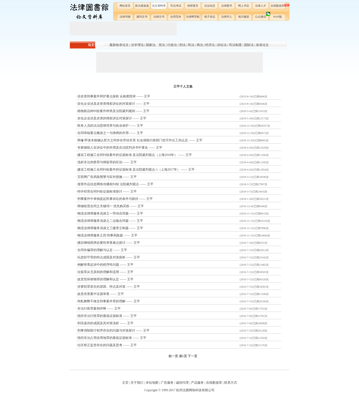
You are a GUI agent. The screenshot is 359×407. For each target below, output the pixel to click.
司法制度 (235, 45)
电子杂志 (209, 16)
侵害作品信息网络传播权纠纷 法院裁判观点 (108, 184)
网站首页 (125, 5)
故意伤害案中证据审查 (93, 294)
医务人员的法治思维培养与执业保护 (103, 125)
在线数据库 (278, 5)
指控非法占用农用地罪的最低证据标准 (104, 338)
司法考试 (175, 5)
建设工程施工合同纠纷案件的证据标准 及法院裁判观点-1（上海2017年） (128, 169)
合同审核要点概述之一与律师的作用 (103, 133)
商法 (200, 45)
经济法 (210, 45)
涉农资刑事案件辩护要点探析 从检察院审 (106, 96)
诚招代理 (182, 382)
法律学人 (226, 16)
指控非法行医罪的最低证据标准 (99, 316)
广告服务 (167, 382)
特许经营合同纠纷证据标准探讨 (99, 191)
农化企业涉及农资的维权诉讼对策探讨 (104, 118)
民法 (191, 45)
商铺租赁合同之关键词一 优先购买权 (103, 206)
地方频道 (243, 16)
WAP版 (277, 16)
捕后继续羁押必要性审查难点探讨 (101, 242)
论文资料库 (159, 5)
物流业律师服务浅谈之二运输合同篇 (103, 220)
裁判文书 (141, 16)
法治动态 (209, 5)
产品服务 (197, 382)
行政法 (172, 45)
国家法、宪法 (155, 45)
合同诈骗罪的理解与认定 (95, 250)
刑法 (182, 45)
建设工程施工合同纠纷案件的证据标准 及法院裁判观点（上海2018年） (127, 155)
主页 (125, 382)
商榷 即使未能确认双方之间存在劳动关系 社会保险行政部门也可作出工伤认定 (132, 140)
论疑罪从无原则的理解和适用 (98, 272)
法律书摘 (125, 16)
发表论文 (262, 45)
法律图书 (226, 5)
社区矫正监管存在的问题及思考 (99, 345)
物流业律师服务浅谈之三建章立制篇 (103, 228)
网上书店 (243, 5)
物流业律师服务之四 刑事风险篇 (100, 235)
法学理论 (137, 45)
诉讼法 (222, 45)
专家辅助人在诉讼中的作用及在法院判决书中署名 (112, 147)
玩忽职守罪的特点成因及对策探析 (101, 257)
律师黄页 (192, 5)
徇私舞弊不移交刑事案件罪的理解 (101, 301)
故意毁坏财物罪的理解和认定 (98, 279)
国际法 (249, 45)
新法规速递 (142, 5)
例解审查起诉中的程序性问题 (98, 264)
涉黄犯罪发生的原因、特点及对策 (101, 286)
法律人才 (260, 5)
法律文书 (158, 16)
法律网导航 (193, 16)
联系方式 (230, 382)
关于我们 (137, 382)
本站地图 (152, 382)
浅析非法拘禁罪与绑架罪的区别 (99, 162)
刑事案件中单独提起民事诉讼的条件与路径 (107, 199)
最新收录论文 (119, 45)
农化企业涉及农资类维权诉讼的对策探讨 (106, 103)
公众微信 (262, 15)
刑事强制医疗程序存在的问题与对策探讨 (106, 330)
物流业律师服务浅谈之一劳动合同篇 (103, 213)
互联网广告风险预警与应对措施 (99, 177)
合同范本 (175, 16)
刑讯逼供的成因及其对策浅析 (98, 323)
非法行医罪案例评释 (91, 308)
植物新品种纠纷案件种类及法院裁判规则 (106, 111)
